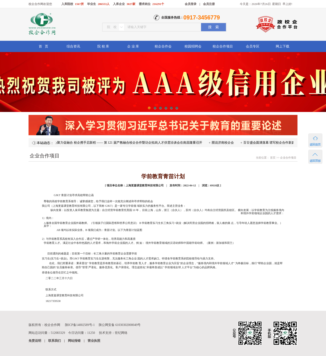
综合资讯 (73, 46)
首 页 (43, 46)
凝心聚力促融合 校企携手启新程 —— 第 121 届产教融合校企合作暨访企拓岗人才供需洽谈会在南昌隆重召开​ (128, 142)
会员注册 (209, 4)
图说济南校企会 (224, 142)
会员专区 (252, 46)
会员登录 (191, 4)
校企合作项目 (223, 46)
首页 (272, 157)
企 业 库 (133, 46)
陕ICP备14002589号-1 (80, 325)
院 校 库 (103, 46)
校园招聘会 (193, 46)
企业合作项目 (288, 157)
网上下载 (282, 46)
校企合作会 (163, 46)
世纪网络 (121, 333)
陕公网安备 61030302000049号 (120, 325)
